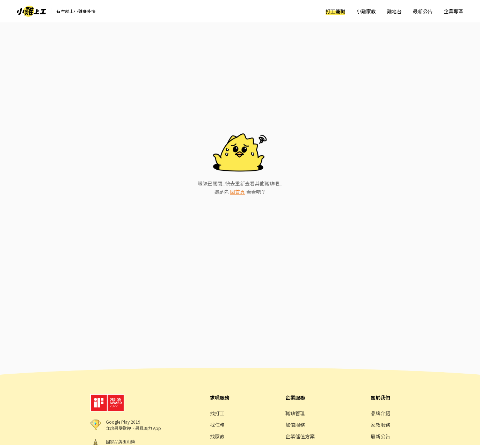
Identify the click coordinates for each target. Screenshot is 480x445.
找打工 (217, 413)
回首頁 (237, 191)
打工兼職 (335, 11)
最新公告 (422, 11)
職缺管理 (295, 413)
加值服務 (295, 424)
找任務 (217, 424)
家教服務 (380, 424)
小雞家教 (366, 11)
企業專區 (453, 11)
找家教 (217, 436)
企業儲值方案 (300, 436)
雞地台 (394, 11)
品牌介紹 (380, 413)
